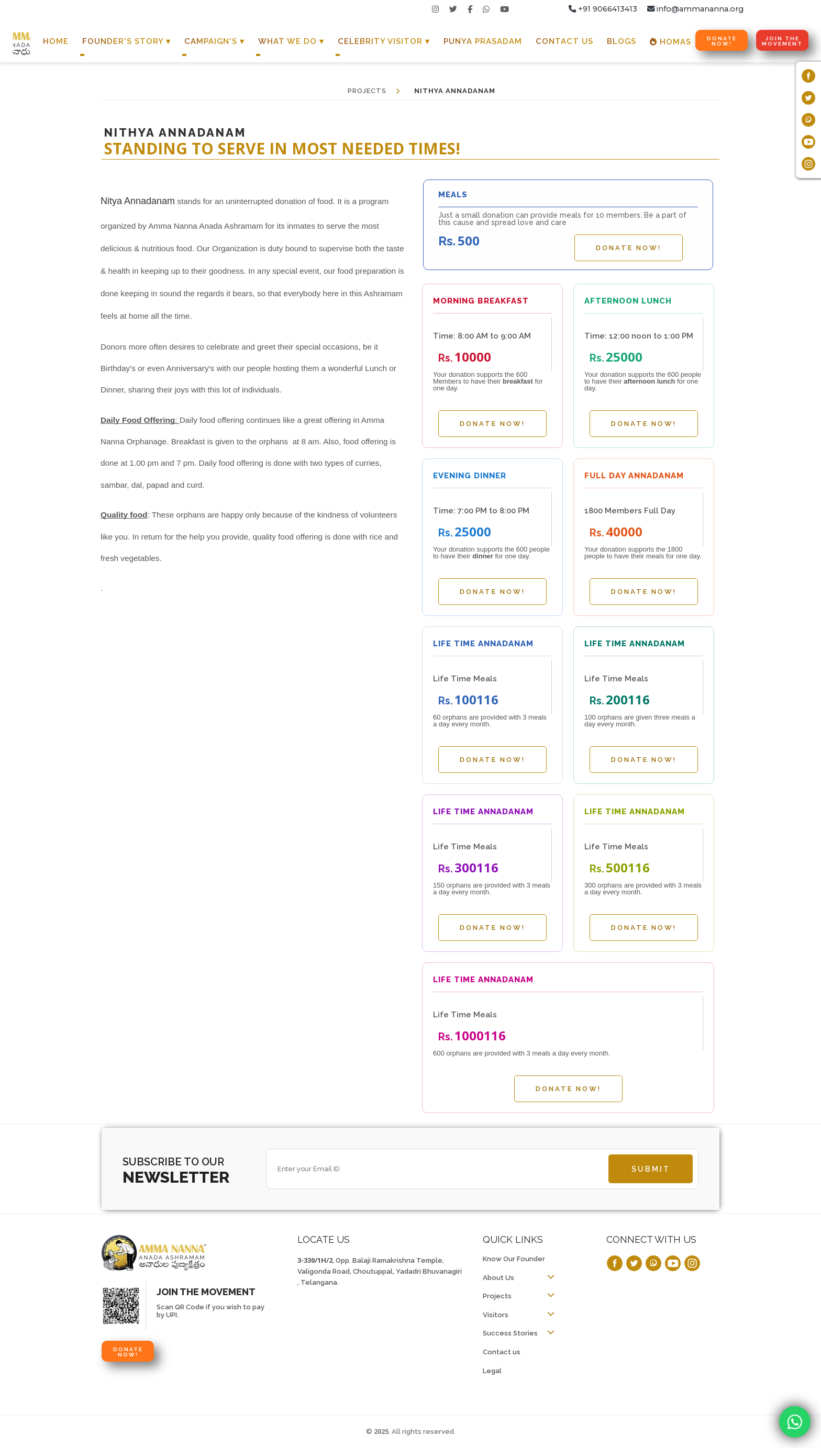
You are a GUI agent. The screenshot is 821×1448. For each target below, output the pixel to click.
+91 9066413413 (603, 9)
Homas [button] (670, 42)
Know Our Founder (514, 1259)
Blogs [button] (621, 41)
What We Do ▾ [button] (291, 41)
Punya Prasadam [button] (482, 41)
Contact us (501, 1352)
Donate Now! (722, 41)
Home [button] (56, 41)
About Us (498, 1278)
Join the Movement (782, 41)
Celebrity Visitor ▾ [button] (384, 41)
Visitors (495, 1315)
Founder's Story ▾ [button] (126, 41)
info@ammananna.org (695, 9)
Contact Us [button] (564, 41)
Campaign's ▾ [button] (214, 41)
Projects (497, 1296)
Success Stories (510, 1333)
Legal (492, 1371)
